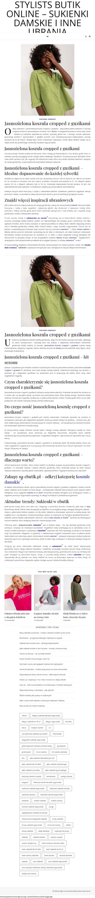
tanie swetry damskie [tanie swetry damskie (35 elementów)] (30, 855)
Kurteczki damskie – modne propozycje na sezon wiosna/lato (43, 669)
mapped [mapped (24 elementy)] (25, 782)
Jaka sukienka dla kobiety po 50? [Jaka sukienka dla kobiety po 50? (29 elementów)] (42, 758)
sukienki (74, 205)
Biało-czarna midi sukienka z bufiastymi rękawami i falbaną (42, 700)
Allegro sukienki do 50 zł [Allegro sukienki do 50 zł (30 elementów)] (31, 721)
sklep (88, 506)
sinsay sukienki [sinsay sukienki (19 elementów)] (27, 831)
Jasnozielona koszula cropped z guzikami (61, 345)
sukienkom (65, 229)
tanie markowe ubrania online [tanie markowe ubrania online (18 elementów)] (53, 843)
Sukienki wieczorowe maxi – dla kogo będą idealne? (39, 643)
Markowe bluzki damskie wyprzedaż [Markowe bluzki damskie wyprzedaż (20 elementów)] (47, 782)
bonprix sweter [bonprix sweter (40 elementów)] (37, 728)
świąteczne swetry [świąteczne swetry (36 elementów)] (29, 873)
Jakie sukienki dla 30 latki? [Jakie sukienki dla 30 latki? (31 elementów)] (31, 764)
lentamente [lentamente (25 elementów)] (50, 776)
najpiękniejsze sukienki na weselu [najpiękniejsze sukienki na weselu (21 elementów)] (34, 813)
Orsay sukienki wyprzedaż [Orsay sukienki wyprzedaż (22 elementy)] (32, 825)
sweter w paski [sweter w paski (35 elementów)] (56, 837)
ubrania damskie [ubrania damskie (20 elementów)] (65, 855)
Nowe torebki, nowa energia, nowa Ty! (35, 659)
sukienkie (37, 525)
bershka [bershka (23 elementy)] (68, 721)
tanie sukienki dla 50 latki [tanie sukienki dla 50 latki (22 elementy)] (31, 849)
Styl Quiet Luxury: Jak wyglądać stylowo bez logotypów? (41, 664)
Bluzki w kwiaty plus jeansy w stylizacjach (35, 695)
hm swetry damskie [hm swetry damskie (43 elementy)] (59, 752)
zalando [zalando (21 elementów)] (25, 861)
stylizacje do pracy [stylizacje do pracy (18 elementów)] (62, 831)
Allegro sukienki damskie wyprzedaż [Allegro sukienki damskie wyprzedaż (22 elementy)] (46, 715)
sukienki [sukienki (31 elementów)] (25, 837)
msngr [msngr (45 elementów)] (51, 807)
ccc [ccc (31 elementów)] (50, 728)
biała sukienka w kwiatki (59, 517)
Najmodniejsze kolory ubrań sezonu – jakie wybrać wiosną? (43, 674)
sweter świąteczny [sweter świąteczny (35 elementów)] (29, 843)
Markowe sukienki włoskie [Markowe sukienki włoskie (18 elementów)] (60, 788)
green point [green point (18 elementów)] (26, 752)
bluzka (58, 348)
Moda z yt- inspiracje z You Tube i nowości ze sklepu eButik (43, 680)
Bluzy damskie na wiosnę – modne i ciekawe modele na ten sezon (45, 633)
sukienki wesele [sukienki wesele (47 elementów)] (39, 837)
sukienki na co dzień (35, 493)
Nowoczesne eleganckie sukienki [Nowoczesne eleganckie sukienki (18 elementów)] (34, 819)
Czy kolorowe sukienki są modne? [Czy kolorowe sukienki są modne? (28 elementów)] (35, 734)
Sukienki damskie (47, 119)
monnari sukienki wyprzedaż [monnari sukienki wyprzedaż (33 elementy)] (32, 807)
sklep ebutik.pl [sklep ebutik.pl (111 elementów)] (43, 831)
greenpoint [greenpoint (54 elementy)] (61, 746)
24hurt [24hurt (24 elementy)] (24, 715)
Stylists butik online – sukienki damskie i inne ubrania (47, 18)
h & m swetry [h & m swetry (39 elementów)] (41, 752)
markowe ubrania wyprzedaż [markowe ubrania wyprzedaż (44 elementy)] (51, 794)
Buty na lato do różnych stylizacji (32, 706)
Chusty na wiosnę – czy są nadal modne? (35, 653)
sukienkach (57, 546)
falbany (59, 237)
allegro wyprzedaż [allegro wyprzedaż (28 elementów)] (53, 721)
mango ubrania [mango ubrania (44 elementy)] (66, 776)
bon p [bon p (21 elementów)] (24, 728)
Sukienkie (42, 530)
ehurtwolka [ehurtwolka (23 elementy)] (57, 734)
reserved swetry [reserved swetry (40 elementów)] (54, 825)
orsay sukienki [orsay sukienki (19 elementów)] (57, 819)
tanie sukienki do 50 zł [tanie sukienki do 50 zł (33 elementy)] (54, 849)
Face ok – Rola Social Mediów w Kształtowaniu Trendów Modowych (46, 685)
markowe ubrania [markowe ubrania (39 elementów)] (28, 794)
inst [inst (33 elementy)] (23, 758)
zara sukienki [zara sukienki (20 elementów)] (38, 861)
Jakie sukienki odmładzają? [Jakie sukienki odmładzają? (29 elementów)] (56, 764)
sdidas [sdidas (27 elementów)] (68, 825)
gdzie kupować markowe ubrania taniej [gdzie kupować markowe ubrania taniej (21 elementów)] (37, 746)
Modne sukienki (83, 229)
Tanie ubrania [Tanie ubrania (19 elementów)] (49, 855)
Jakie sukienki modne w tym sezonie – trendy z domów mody (43, 648)
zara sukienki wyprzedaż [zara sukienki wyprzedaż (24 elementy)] (57, 861)
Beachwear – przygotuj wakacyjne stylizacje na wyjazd (41, 638)
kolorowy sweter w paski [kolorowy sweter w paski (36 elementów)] (31, 776)
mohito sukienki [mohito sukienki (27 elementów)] (40, 800)
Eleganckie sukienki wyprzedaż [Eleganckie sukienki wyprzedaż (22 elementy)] (33, 740)
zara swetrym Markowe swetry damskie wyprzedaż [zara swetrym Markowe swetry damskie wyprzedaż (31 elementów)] (42, 867)
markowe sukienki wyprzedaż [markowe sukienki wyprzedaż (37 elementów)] (33, 788)
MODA (54, 131)
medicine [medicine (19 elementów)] (25, 800)
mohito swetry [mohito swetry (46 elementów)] (57, 800)
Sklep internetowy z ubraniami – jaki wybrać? (37, 690)
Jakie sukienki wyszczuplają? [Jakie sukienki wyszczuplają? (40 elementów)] (56, 770)
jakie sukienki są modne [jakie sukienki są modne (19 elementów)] (31, 770)
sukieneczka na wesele (37, 218)
